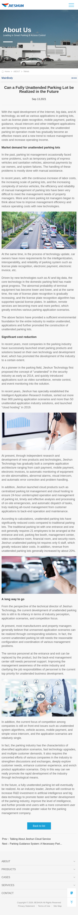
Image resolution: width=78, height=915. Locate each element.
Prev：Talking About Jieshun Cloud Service (26, 839)
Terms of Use (44, 906)
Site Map (57, 906)
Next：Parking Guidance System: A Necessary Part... (32, 843)
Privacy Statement (26, 906)
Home (7, 71)
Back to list (39, 826)
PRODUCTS (38, 869)
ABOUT (16, 71)
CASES (38, 877)
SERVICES (38, 885)
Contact (38, 893)
